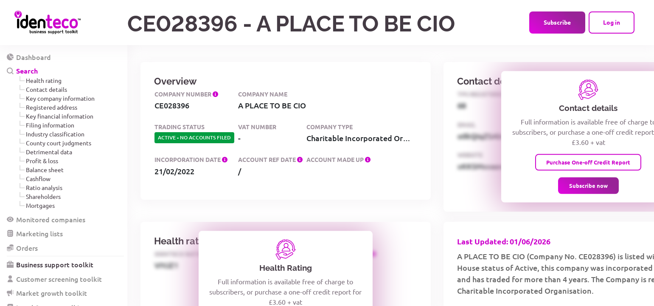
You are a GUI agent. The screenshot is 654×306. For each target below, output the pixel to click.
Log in (611, 22)
